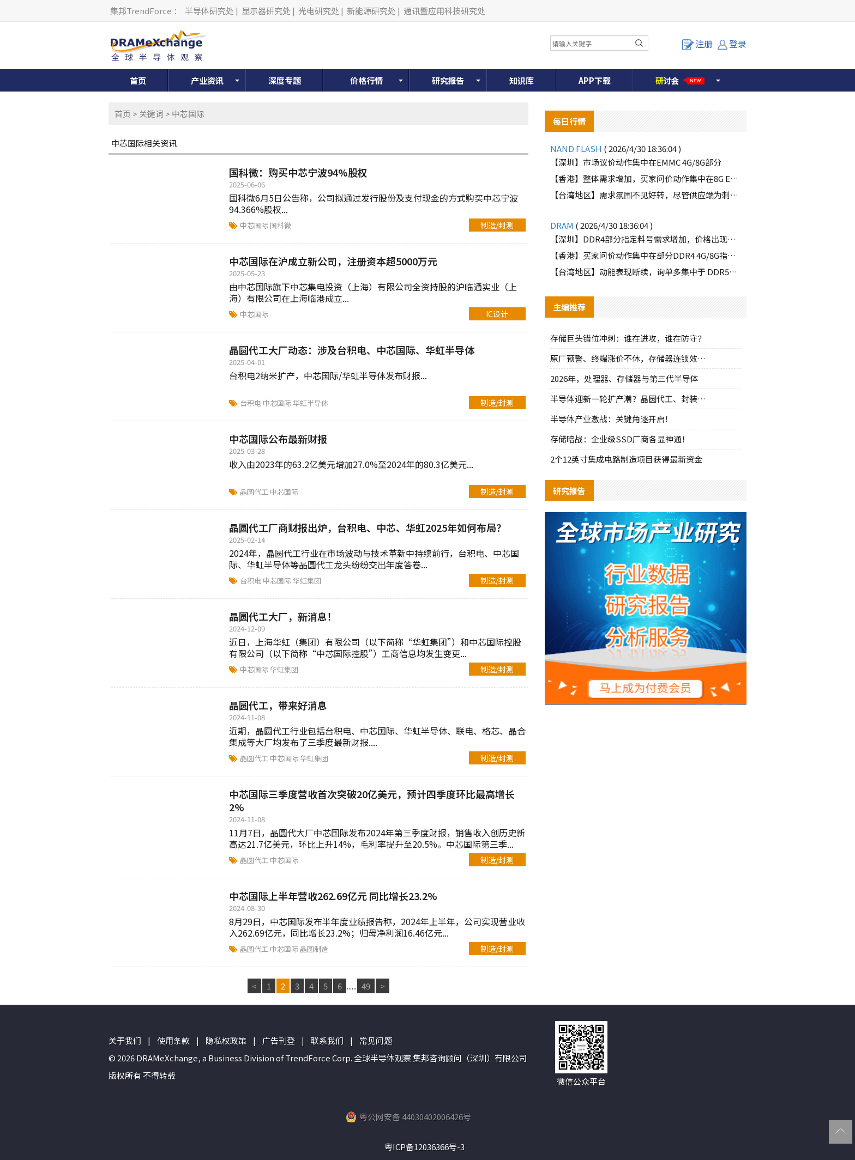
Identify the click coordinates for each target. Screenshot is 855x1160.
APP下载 (595, 80)
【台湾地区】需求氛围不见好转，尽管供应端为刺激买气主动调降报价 (645, 195)
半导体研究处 (209, 10)
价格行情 (366, 80)
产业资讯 (207, 80)
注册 (697, 43)
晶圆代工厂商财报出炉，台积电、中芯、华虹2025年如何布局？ (367, 527)
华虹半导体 (310, 403)
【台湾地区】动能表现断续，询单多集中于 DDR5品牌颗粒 (645, 271)
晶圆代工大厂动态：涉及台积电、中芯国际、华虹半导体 (351, 350)
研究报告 (448, 80)
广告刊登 (278, 1040)
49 (366, 986)
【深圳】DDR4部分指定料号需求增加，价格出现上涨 (645, 239)
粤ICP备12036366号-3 (424, 1146)
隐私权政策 (226, 1040)
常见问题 (375, 1040)
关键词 (151, 113)
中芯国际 (255, 225)
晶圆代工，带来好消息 (278, 705)
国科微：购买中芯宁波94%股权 (298, 172)
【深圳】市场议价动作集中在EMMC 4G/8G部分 (635, 162)
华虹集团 (307, 580)
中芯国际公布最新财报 (278, 439)
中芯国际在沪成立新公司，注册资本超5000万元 (333, 261)
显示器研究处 (266, 10)
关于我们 (125, 1040)
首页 (138, 80)
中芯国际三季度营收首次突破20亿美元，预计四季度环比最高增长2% (372, 800)
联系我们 (327, 1040)
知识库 (521, 80)
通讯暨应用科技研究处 (444, 10)
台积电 (251, 403)
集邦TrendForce (141, 10)
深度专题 (284, 80)
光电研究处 (318, 10)
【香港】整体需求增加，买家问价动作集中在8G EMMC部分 (645, 178)
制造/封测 (497, 225)
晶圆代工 (255, 492)
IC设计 (497, 313)
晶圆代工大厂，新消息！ (283, 616)
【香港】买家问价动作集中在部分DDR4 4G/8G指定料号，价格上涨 (645, 255)
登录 (732, 43)
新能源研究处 (371, 10)
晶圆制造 (314, 949)
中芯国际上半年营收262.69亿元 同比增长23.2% (333, 896)
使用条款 (173, 1040)
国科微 (280, 225)
